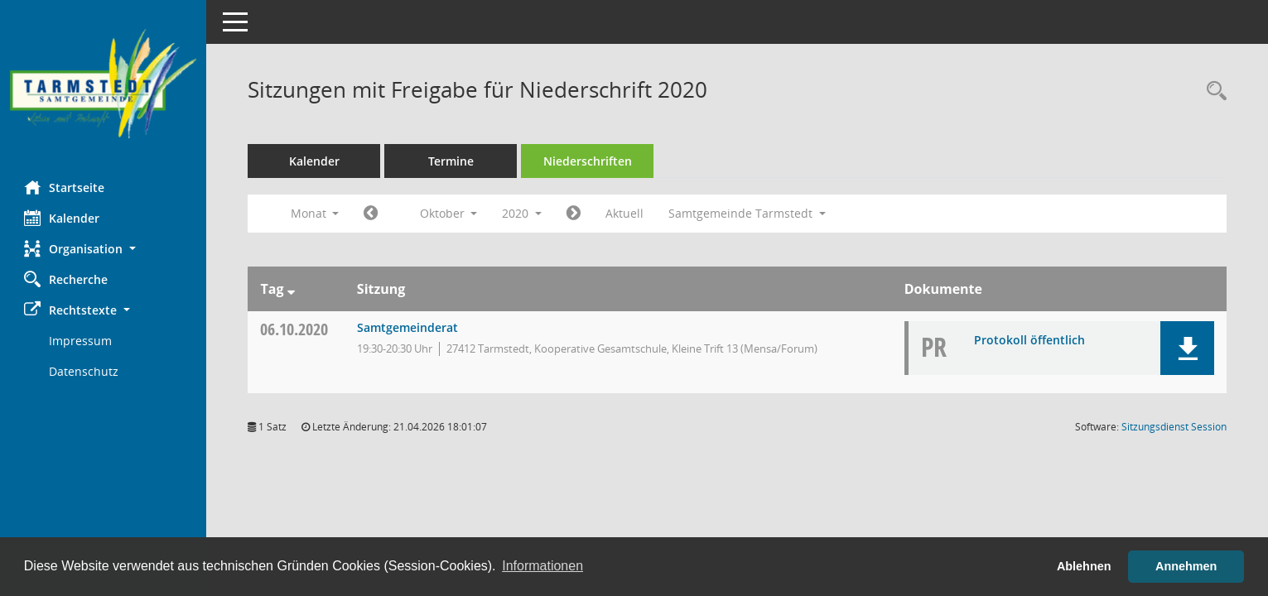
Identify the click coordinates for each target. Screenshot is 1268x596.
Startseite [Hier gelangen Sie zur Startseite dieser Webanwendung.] (65, 187)
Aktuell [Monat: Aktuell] (625, 213)
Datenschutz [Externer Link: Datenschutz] (84, 371)
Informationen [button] (542, 566)
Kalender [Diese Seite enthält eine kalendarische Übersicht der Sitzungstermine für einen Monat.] (62, 217)
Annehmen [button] (1186, 566)
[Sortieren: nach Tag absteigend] (291, 289)
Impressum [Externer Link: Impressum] (81, 340)
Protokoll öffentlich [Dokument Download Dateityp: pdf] (1029, 340)
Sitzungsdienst (1174, 427)
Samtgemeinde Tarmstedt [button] (748, 213)
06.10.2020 (295, 329)
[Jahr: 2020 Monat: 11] (574, 213)
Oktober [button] (449, 213)
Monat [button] (315, 213)
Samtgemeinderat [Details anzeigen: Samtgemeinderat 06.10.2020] (407, 327)
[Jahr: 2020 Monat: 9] (371, 213)
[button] (103, 248)
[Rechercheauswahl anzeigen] (1212, 91)
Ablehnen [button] (1084, 566)
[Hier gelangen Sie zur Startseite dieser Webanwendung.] (103, 84)
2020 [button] (522, 213)
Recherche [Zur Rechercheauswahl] (66, 279)
